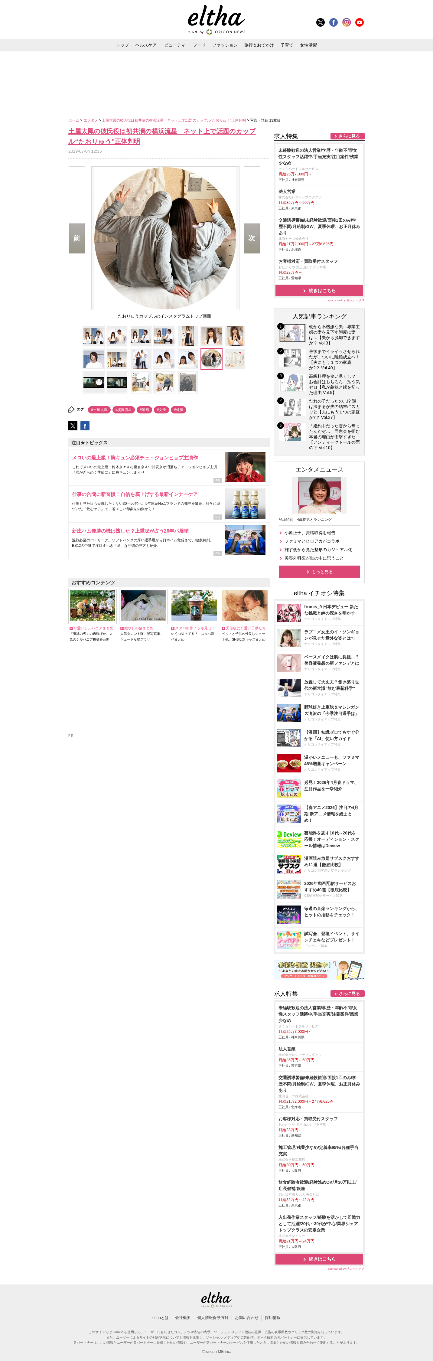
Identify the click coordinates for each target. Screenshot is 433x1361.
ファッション (225, 45)
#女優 (161, 410)
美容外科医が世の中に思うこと (314, 558)
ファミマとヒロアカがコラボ (312, 541)
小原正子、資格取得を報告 (310, 532)
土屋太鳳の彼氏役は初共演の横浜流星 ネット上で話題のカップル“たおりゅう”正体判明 (174, 120)
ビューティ (174, 45)
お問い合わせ (247, 1317)
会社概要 (183, 1317)
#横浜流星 (124, 410)
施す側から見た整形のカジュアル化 (318, 549)
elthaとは (160, 1317)
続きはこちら (322, 290)
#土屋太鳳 (99, 410)
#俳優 (178, 410)
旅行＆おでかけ (259, 45)
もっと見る (322, 571)
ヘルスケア (146, 45)
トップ (122, 45)
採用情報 (273, 1317)
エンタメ (91, 120)
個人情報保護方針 (213, 1317)
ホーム (74, 120)
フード (199, 45)
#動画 (144, 410)
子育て (287, 45)
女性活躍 (308, 45)
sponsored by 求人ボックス (346, 300)
